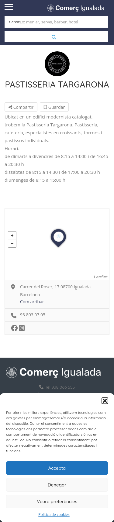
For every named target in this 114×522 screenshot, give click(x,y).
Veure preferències (57, 501)
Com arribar (32, 301)
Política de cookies (54, 514)
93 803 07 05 (32, 315)
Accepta (57, 468)
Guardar (54, 107)
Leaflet (101, 277)
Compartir (21, 107)
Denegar (57, 485)
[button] (105, 401)
